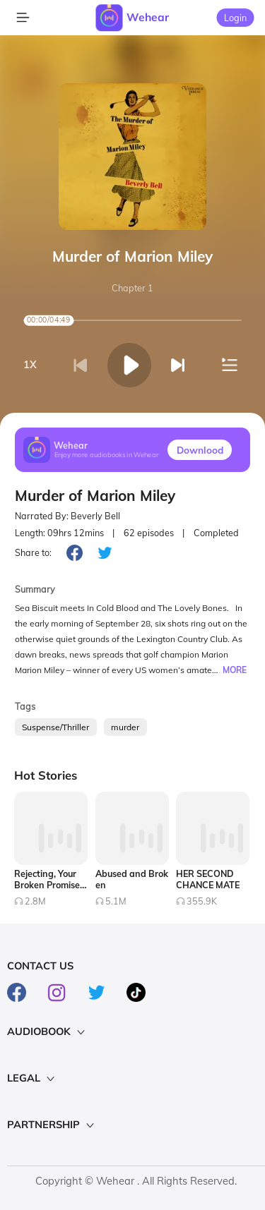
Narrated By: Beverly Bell (67, 516)
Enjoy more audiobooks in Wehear (106, 455)
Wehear (147, 17)
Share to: (33, 552)
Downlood (200, 450)
